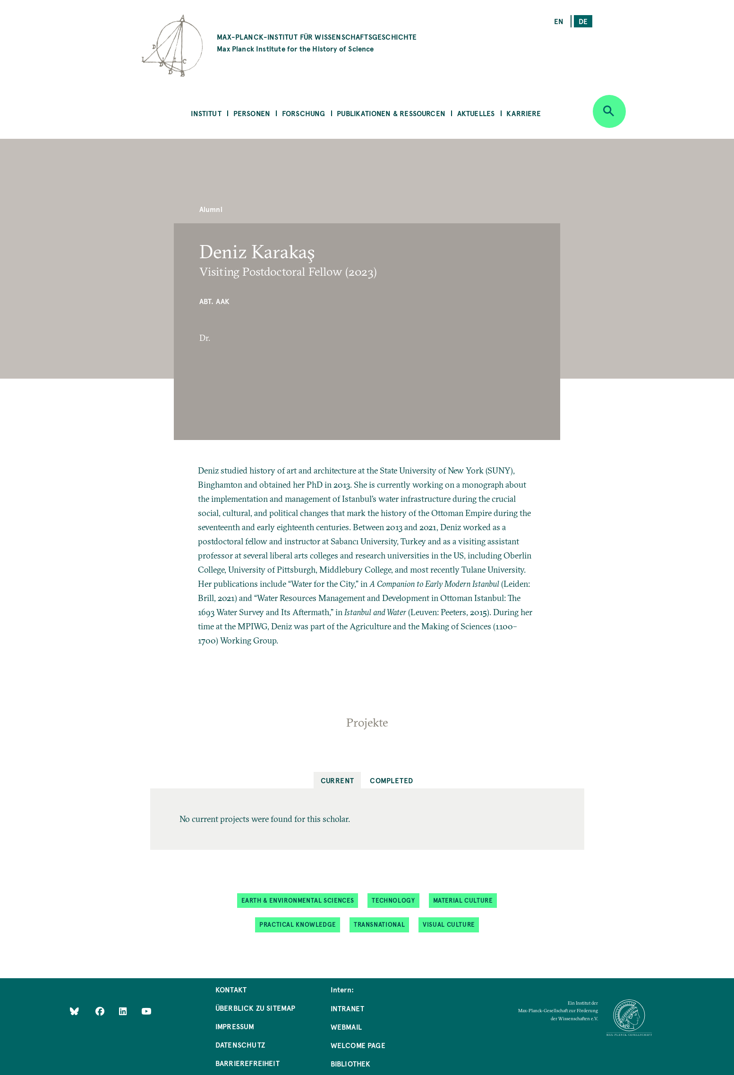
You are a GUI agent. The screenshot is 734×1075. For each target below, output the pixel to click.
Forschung (303, 113)
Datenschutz (240, 1045)
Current (337, 780)
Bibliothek (351, 1063)
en (558, 21)
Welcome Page (358, 1045)
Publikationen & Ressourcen (391, 113)
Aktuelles (476, 113)
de (583, 21)
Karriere (523, 113)
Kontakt (231, 989)
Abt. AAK (214, 301)
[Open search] (609, 111)
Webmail (346, 1027)
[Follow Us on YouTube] (146, 1011)
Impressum (235, 1026)
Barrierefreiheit (247, 1063)
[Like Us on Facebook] (100, 1011)
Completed (391, 780)
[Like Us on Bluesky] (74, 1011)
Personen (251, 113)
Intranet (347, 1008)
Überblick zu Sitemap (255, 1008)
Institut (206, 113)
